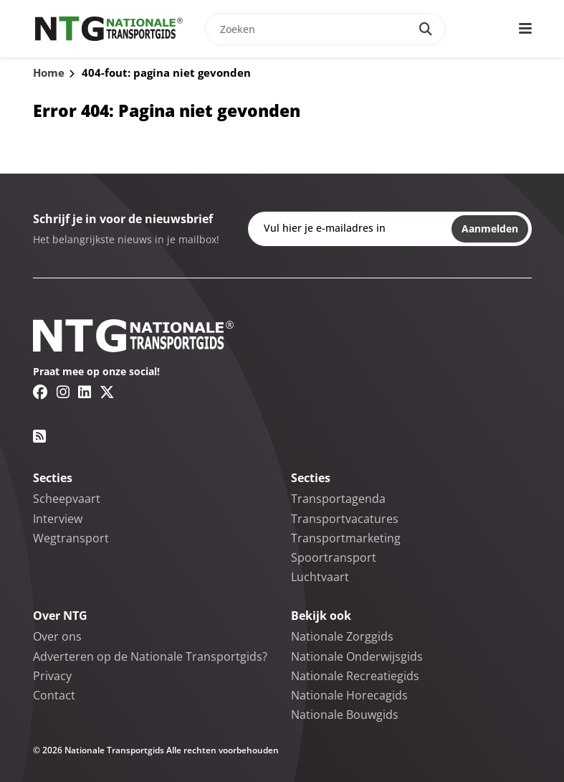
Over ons (57, 636)
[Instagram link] (63, 392)
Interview (57, 519)
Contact (54, 695)
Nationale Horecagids (349, 695)
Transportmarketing (346, 538)
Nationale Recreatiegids (355, 676)
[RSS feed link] (39, 436)
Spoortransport (333, 557)
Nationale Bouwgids (344, 714)
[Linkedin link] (84, 392)
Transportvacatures (344, 519)
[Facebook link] (40, 392)
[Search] (426, 29)
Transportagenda (338, 499)
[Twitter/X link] (107, 392)
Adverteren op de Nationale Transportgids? (150, 656)
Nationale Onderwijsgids (357, 656)
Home (48, 72)
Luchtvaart (320, 577)
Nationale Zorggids (342, 636)
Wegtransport (71, 538)
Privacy (52, 676)
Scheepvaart (66, 499)
